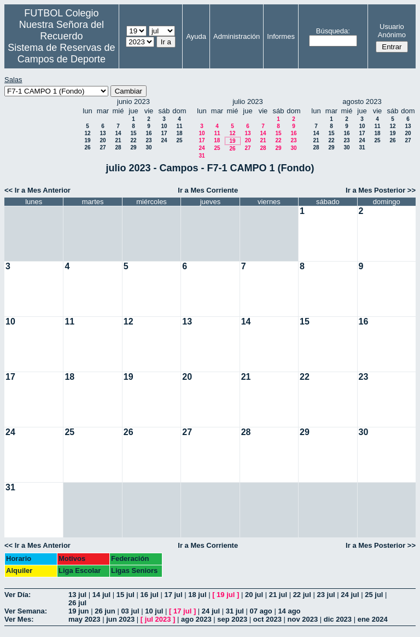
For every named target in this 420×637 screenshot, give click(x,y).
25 (179, 140)
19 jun (78, 611)
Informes (281, 36)
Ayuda (196, 36)
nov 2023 (303, 619)
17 (164, 133)
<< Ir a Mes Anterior (37, 190)
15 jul (125, 594)
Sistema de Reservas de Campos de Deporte (61, 53)
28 (118, 147)
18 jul (197, 594)
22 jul (302, 594)
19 (87, 140)
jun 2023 (120, 619)
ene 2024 (373, 619)
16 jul (150, 594)
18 (179, 133)
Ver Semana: (25, 611)
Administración (236, 36)
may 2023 (84, 619)
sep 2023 (232, 619)
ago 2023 (196, 619)
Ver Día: (17, 594)
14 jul (101, 594)
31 (202, 156)
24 (164, 140)
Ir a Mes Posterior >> (381, 190)
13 (103, 133)
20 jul (254, 594)
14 (118, 133)
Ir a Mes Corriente (208, 190)
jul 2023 (158, 619)
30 (148, 147)
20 (103, 140)
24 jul (350, 594)
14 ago (289, 611)
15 (133, 133)
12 (87, 133)
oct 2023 (267, 619)
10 (164, 126)
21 (118, 140)
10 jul (154, 611)
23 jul (326, 594)
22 (133, 140)
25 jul (374, 594)
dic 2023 (338, 619)
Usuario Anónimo (392, 30)
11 (179, 126)
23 (148, 140)
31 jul (235, 611)
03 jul (130, 611)
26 (87, 147)
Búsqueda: (333, 31)
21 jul (278, 594)
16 (148, 133)
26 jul (77, 603)
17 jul (173, 594)
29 (133, 147)
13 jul (77, 594)
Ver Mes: (18, 619)
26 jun (105, 611)
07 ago (261, 611)
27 (103, 147)
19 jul (226, 594)
